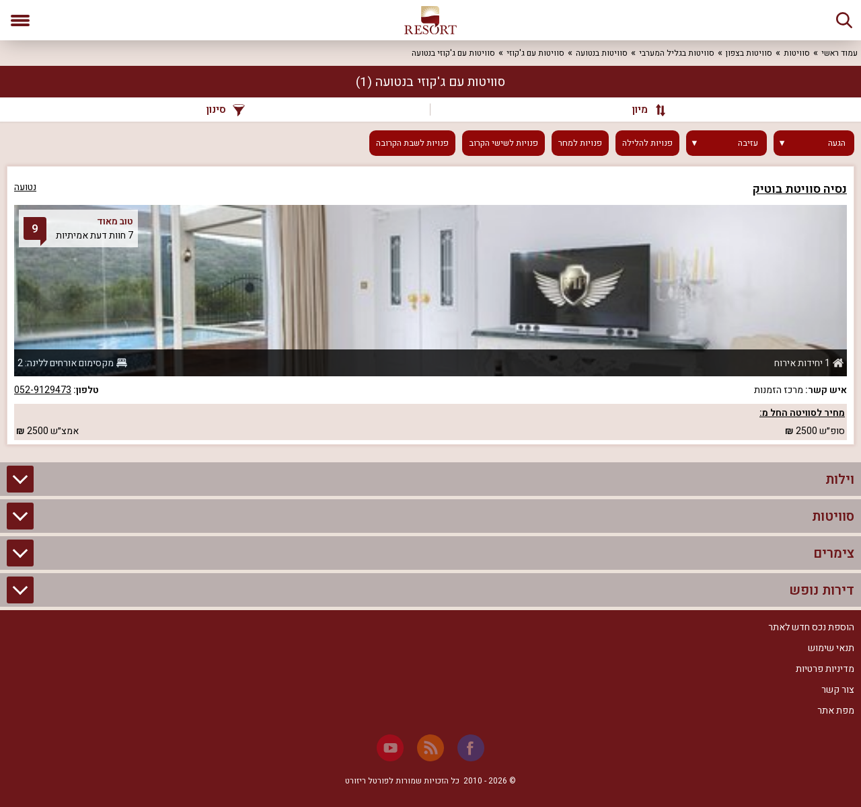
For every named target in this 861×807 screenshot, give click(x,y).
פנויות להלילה (647, 143)
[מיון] (642, 109)
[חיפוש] (844, 20)
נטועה (25, 187)
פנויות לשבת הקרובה (412, 143)
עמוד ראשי (839, 53)
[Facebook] (470, 747)
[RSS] (430, 747)
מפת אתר (835, 711)
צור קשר (837, 690)
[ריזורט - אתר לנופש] (430, 20)
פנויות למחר (580, 143)
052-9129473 (42, 390)
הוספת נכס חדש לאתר (811, 627)
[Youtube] (390, 747)
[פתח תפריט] (20, 20)
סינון (226, 109)
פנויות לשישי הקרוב (503, 143)
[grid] (430, 305)
